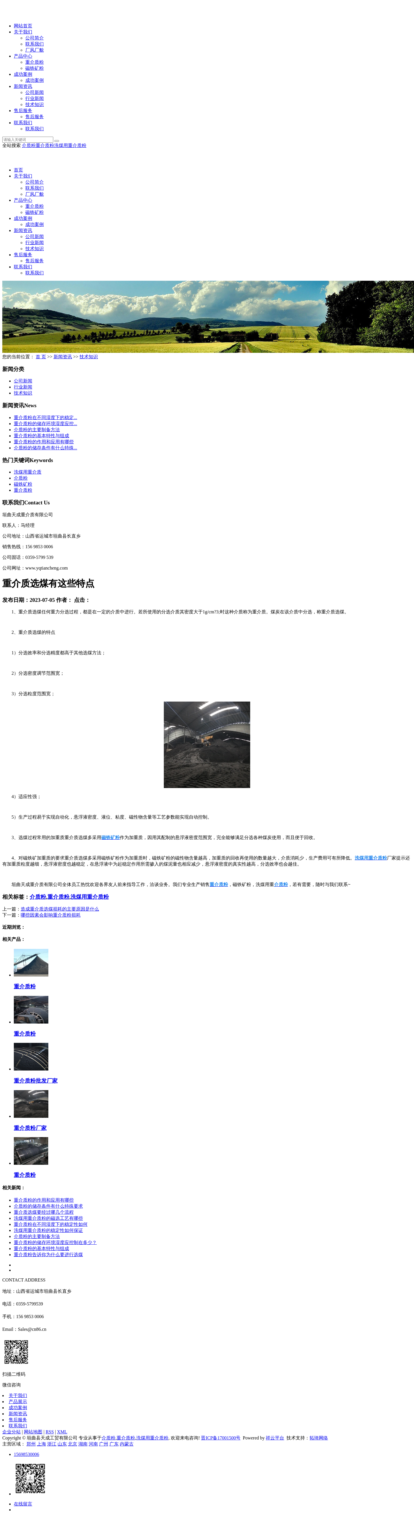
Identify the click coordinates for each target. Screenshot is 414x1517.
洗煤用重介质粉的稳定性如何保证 (48, 1230)
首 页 (41, 356)
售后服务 (23, 110)
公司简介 (34, 37)
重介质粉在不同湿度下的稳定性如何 (51, 1224)
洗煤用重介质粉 (70, 145)
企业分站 (11, 1431)
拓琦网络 (318, 1437)
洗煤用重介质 (27, 472)
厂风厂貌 (34, 50)
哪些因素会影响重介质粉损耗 (51, 915)
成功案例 (23, 74)
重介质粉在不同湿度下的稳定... (45, 417)
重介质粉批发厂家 (36, 1081)
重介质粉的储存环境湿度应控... (45, 423)
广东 (114, 1443)
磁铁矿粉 (34, 68)
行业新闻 (34, 98)
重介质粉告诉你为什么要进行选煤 (48, 1254)
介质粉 (29, 145)
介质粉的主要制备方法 (37, 429)
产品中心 (23, 56)
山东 (62, 1443)
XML (62, 1431)
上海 (41, 1443)
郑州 (31, 1443)
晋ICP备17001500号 (220, 1437)
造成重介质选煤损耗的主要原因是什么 (60, 909)
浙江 (51, 1443)
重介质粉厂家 (30, 1128)
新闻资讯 (23, 86)
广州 (103, 1443)
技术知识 (34, 104)
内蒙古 (127, 1443)
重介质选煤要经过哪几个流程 (44, 1212)
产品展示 (18, 1401)
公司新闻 (34, 92)
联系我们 (34, 44)
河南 (93, 1443)
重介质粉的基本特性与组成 (41, 435)
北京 (72, 1443)
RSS (49, 1431)
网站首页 (23, 25)
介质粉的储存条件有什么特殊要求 (48, 1206)
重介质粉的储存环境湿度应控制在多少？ (55, 1242)
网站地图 (33, 1431)
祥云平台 (275, 1437)
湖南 (83, 1443)
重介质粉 (34, 62)
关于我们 (23, 31)
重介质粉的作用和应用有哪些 (44, 441)
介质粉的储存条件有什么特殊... (45, 447)
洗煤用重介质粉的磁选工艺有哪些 (48, 1218)
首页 (18, 169)
